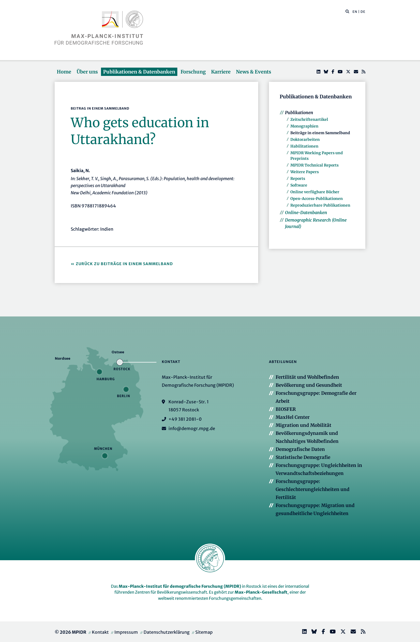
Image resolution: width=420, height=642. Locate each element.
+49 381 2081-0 (185, 419)
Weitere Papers (304, 171)
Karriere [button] (221, 72)
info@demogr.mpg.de (191, 428)
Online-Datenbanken (306, 212)
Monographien (304, 126)
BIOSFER (286, 409)
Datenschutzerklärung (167, 632)
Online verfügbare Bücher (314, 191)
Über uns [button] (87, 72)
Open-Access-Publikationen (316, 198)
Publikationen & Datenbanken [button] (139, 72)
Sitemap (204, 632)
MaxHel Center (293, 417)
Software (298, 185)
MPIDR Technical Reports (314, 165)
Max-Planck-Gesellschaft (261, 592)
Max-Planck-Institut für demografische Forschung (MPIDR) (180, 586)
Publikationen (299, 112)
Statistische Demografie (303, 457)
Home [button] (64, 72)
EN (354, 12)
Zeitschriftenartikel (309, 119)
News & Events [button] (253, 72)
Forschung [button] (193, 72)
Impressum (126, 632)
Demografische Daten (300, 449)
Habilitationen (304, 146)
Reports (297, 178)
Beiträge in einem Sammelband (320, 132)
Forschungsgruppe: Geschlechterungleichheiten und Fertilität (313, 489)
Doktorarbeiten (305, 139)
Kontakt (100, 632)
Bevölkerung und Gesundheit (309, 385)
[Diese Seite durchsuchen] (344, 11)
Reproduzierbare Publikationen (320, 205)
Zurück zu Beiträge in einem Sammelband (124, 263)
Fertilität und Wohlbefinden (307, 377)
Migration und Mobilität (303, 425)
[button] (347, 11)
